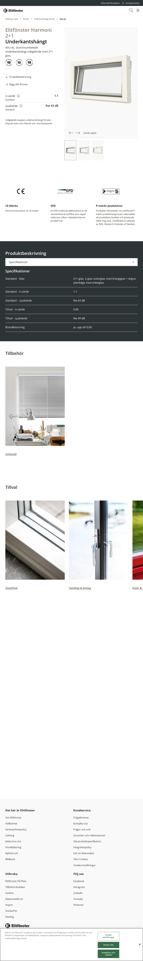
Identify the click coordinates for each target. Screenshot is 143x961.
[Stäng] (139, 945)
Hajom (9, 905)
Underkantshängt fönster (44, 19)
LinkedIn (78, 893)
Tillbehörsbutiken (15, 887)
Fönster (26, 19)
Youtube (78, 899)
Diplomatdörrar (14, 899)
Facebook (78, 881)
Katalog (9, 916)
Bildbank (10, 859)
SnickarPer (11, 910)
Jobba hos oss (13, 841)
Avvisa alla (108, 945)
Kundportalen (130, 3)
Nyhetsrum (11, 853)
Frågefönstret (81, 817)
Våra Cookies (80, 859)
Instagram (79, 887)
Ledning (9, 835)
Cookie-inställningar (84, 865)
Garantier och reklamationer (89, 835)
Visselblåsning (13, 847)
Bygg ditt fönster (18, 84)
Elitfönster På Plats (15, 881)
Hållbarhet (11, 823)
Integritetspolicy (82, 847)
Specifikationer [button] (18, 262)
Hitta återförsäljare (110, 3)
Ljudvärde (13, 106)
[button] (137, 10)
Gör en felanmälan (83, 853)
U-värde (12, 96)
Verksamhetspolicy (16, 829)
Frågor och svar (82, 829)
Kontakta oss (80, 823)
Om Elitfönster (13, 817)
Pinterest (78, 905)
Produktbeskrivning (20, 77)
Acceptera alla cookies (108, 954)
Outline (9, 893)
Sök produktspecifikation (87, 841)
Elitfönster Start (11, 19)
